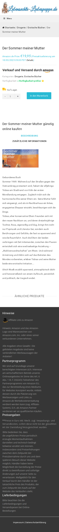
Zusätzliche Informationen (29, 141)
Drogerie (21, 27)
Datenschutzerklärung (35, 522)
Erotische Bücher (36, 27)
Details (30, 60)
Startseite (10, 27)
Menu (7, 18)
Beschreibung (29, 135)
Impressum (18, 522)
